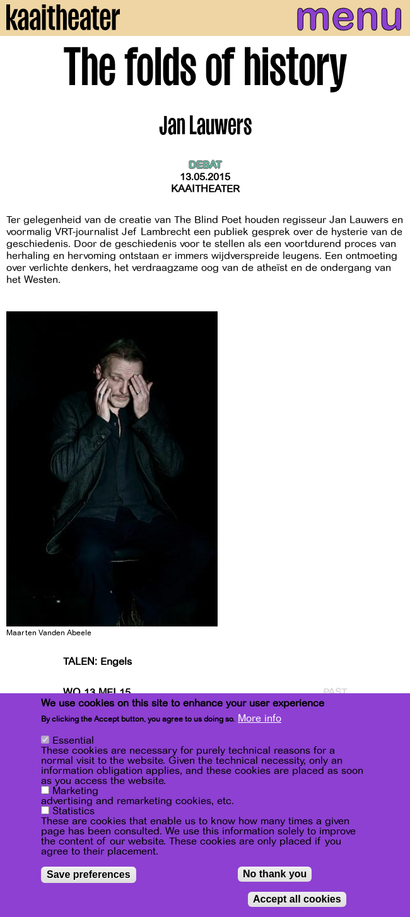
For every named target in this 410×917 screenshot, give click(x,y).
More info (259, 719)
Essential (73, 741)
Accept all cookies (297, 899)
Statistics (73, 811)
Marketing (75, 791)
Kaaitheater (205, 189)
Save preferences (89, 875)
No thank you (275, 874)
